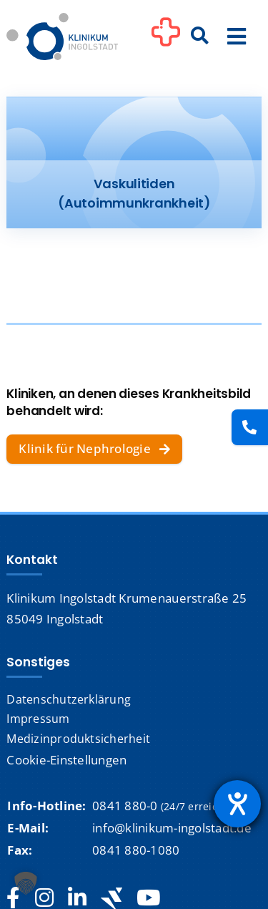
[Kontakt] (250, 427)
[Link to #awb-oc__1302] (166, 38)
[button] (25, 883)
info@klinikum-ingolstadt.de (172, 828)
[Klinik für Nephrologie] (94, 449)
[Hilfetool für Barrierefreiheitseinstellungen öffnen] (237, 803)
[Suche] (200, 36)
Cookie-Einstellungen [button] (66, 760)
